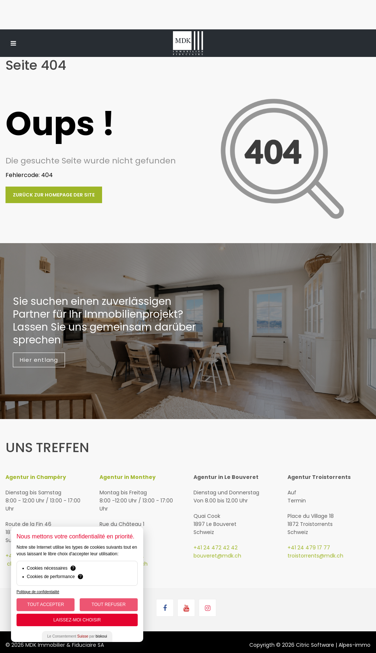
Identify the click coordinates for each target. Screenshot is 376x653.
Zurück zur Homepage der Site (54, 194)
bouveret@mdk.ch (217, 555)
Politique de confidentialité (38, 592)
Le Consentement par (77, 636)
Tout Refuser (108, 604)
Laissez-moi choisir (77, 620)
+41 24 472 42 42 (216, 547)
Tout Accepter (45, 604)
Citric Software (315, 645)
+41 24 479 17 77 (309, 547)
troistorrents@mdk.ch (315, 555)
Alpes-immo (354, 645)
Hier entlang (39, 360)
